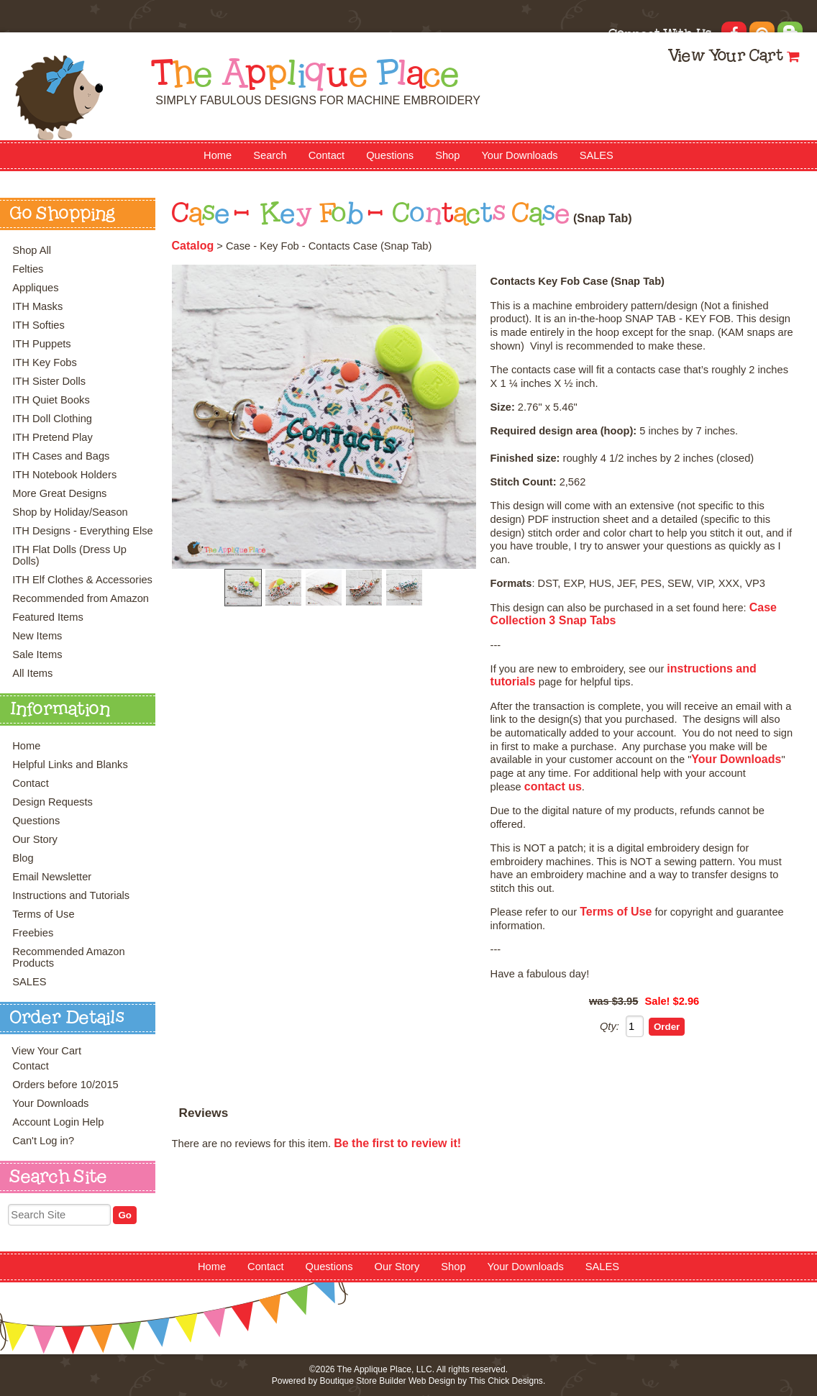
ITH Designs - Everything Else (82, 531)
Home (218, 155)
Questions (390, 155)
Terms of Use (43, 914)
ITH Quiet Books (51, 400)
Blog (22, 858)
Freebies (32, 933)
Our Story (35, 839)
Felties (27, 269)
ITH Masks (37, 306)
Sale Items (37, 654)
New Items (37, 636)
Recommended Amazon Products (68, 957)
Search (269, 155)
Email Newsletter (51, 876)
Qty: (609, 1026)
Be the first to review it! (397, 1143)
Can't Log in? (43, 1140)
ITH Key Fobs (44, 362)
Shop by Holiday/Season (70, 512)
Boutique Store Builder (362, 1381)
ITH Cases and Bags (60, 456)
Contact (327, 155)
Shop (447, 155)
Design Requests (52, 802)
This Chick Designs (506, 1381)
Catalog (193, 245)
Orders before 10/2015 (65, 1084)
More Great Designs (59, 493)
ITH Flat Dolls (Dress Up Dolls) (69, 555)
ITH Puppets (41, 344)
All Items (32, 673)
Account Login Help (58, 1122)
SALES (596, 155)
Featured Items (47, 617)
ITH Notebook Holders (64, 474)
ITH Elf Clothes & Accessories (82, 579)
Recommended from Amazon (80, 598)
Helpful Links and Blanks (70, 764)
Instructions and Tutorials (70, 895)
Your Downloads (519, 155)
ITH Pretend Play (52, 437)
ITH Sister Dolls (49, 381)
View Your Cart (725, 57)
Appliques (35, 287)
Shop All (31, 250)
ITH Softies (38, 325)
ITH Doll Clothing (52, 418)
